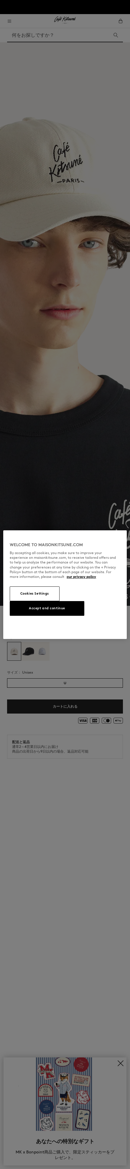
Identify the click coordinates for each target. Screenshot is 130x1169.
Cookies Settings (34, 593)
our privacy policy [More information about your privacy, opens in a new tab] (81, 576)
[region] (65, 584)
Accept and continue (47, 608)
